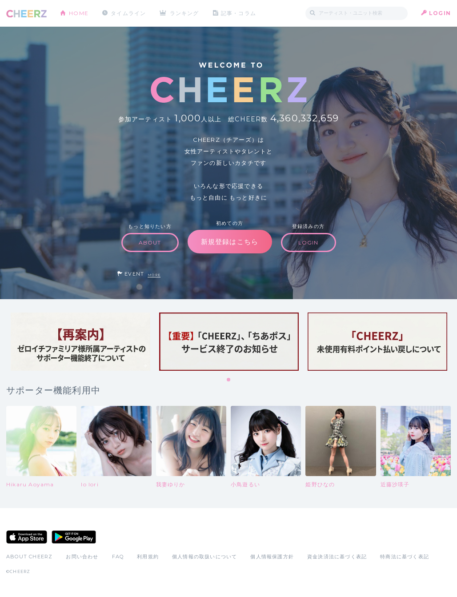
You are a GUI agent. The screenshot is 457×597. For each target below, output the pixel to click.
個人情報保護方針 (272, 556)
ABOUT (150, 242)
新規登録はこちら (230, 241)
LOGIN (440, 13)
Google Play (74, 537)
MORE (154, 275)
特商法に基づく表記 (404, 556)
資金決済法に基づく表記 (337, 556)
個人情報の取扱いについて (204, 556)
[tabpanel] (80, 342)
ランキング (184, 13)
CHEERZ (26, 13)
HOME (78, 13)
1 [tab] (229, 380)
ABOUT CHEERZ (29, 556)
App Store (26, 537)
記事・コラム (238, 13)
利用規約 (148, 556)
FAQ (118, 556)
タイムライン (128, 13)
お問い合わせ (82, 556)
